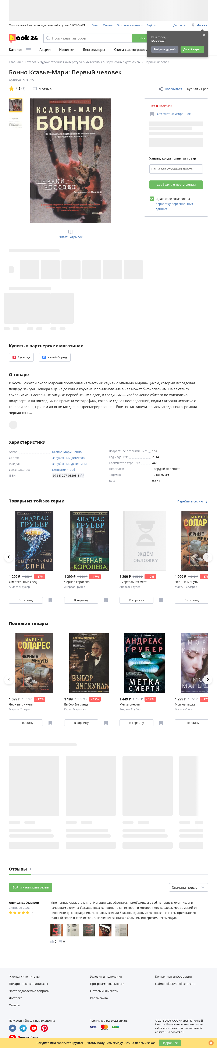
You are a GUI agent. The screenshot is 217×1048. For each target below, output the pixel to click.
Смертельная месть (134, 582)
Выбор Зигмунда (76, 704)
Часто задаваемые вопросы (29, 991)
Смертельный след (23, 582)
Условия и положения (106, 976)
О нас (95, 25)
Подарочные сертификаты (28, 984)
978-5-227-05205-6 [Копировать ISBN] (68, 476)
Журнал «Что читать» (24, 976)
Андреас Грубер (19, 587)
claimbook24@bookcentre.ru (175, 984)
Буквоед (21, 357)
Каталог (20, 49)
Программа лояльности (107, 984)
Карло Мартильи (75, 709)
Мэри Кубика (183, 709)
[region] (16, 160)
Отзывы (20, 869)
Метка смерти (130, 704)
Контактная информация (173, 976)
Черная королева (77, 582)
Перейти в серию (192, 501)
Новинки (67, 49)
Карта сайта (99, 998)
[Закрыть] (211, 1042)
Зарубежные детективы (69, 464)
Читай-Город (54, 357)
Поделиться (170, 88)
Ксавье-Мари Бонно (67, 452)
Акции (45, 49)
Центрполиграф (63, 470)
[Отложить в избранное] (170, 113)
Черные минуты (21, 704)
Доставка (179, 25)
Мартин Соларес (186, 587)
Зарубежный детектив (68, 458)
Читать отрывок (70, 233)
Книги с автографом (131, 49)
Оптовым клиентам (130, 25)
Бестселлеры (94, 49)
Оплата (108, 25)
